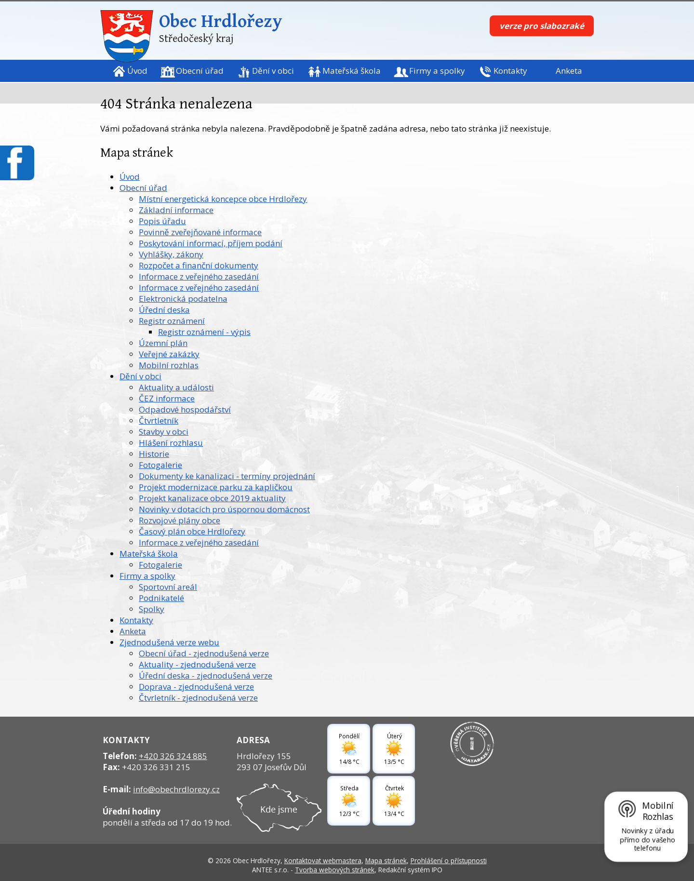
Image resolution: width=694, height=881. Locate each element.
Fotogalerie (160, 464)
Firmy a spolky (437, 70)
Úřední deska (164, 309)
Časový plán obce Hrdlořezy (192, 531)
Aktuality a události (176, 387)
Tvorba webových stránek (334, 869)
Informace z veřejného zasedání (199, 276)
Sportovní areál (168, 586)
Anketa (569, 70)
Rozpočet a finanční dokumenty (198, 265)
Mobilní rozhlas (169, 365)
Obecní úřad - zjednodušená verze (204, 653)
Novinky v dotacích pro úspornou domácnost (224, 509)
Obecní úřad (200, 70)
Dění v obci (273, 70)
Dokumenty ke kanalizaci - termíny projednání (227, 475)
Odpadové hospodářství (185, 409)
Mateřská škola (351, 70)
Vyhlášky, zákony (171, 254)
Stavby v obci (163, 431)
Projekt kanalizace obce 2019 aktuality (212, 498)
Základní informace (176, 209)
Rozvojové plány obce (179, 520)
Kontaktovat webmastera (322, 860)
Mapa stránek (386, 860)
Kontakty (510, 70)
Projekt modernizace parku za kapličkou (216, 487)
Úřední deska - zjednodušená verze (205, 675)
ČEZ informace (167, 398)
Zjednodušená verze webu (169, 642)
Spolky (151, 608)
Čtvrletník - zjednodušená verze (198, 697)
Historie (154, 453)
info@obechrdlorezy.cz (176, 789)
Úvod (137, 70)
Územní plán (163, 342)
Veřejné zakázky (169, 354)
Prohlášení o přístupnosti (449, 860)
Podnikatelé (161, 597)
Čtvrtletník (158, 420)
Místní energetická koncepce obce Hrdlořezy (223, 198)
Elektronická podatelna (183, 298)
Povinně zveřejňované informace (200, 232)
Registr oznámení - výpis (204, 331)
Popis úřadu (162, 221)
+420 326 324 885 (173, 755)
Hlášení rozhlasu (171, 442)
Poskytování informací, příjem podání (210, 243)
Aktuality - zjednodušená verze (197, 664)
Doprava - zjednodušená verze (196, 686)
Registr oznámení (172, 320)
